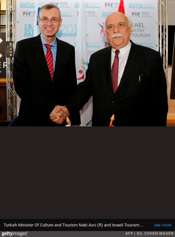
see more (162, 225)
